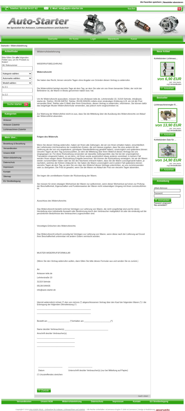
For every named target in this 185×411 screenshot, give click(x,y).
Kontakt (6, 172)
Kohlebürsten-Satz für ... (165, 140)
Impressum (8, 167)
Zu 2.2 (5, 94)
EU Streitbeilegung (12, 181)
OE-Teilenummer (9, 65)
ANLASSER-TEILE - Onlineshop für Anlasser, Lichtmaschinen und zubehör (57, 409)
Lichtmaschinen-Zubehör (14, 129)
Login (93, 39)
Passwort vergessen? (163, 203)
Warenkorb (113, 39)
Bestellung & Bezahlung (14, 143)
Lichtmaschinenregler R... (165, 105)
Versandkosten (10, 148)
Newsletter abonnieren (173, 2)
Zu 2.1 (5, 87)
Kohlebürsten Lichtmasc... (166, 58)
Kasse (134, 39)
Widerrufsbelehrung (19, 46)
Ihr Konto (73, 39)
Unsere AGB (9, 153)
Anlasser (7, 120)
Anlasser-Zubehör (11, 125)
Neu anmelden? (160, 205)
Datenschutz (9, 162)
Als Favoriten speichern (150, 2)
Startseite (5, 46)
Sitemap (7, 176)
